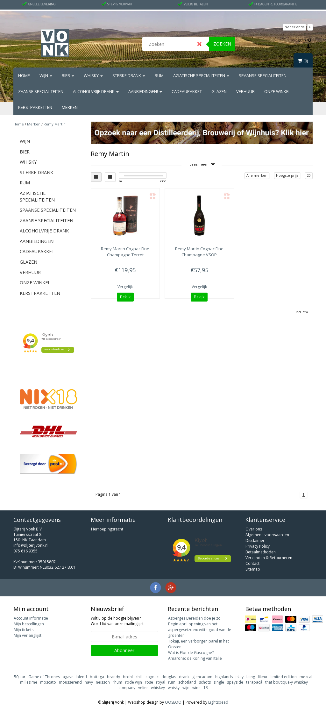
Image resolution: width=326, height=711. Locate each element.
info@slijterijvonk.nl (30, 545)
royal (160, 682)
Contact (252, 563)
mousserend (70, 682)
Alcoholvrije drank (96, 91)
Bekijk (125, 297)
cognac (152, 676)
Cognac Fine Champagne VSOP (199, 251)
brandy (113, 676)
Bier (68, 75)
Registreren (299, 46)
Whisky (93, 75)
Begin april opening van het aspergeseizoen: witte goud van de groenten (199, 629)
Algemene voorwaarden (267, 534)
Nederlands (294, 27)
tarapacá (254, 682)
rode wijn (133, 682)
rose (149, 682)
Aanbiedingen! (145, 91)
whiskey (158, 687)
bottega (97, 676)
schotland (187, 682)
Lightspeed (218, 702)
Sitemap (252, 569)
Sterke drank (128, 75)
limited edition (284, 676)
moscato (48, 682)
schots (205, 682)
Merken (70, 107)
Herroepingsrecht (107, 529)
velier (143, 687)
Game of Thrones (44, 676)
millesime (28, 682)
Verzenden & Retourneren (268, 557)
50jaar (19, 676)
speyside (235, 682)
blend (81, 676)
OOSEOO (173, 702)
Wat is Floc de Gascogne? (191, 652)
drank (184, 676)
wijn (185, 687)
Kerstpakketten (35, 107)
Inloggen (301, 40)
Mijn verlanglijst (27, 635)
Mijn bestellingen (29, 624)
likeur (263, 676)
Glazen (219, 91)
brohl (128, 676)
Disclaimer (255, 540)
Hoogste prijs (287, 175)
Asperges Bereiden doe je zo (194, 618)
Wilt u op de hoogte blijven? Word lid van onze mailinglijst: (118, 620)
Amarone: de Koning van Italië (195, 658)
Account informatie (31, 618)
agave (68, 676)
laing (250, 676)
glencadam (202, 676)
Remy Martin (55, 124)
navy (89, 682)
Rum (159, 75)
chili (139, 676)
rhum (117, 682)
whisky (174, 687)
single (219, 682)
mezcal (306, 676)
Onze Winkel (277, 91)
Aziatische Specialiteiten (201, 75)
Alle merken (256, 175)
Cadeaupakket (187, 91)
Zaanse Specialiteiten (40, 91)
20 (309, 175)
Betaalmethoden (260, 552)
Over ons (253, 529)
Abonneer (124, 650)
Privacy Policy (257, 546)
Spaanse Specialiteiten (263, 75)
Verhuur (245, 91)
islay (240, 676)
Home (24, 75)
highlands (224, 676)
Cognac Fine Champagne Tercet (125, 251)
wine (196, 687)
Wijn (45, 75)
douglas (168, 676)
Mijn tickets (23, 629)
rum (171, 682)
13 (205, 687)
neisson (103, 682)
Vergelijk (125, 286)
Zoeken (222, 44)
